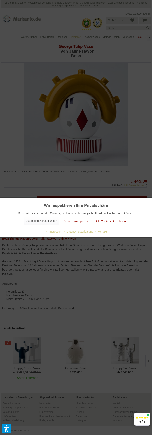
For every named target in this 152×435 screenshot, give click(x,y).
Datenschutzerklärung (78, 231)
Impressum (53, 231)
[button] (6, 428)
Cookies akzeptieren (76, 221)
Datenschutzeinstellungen (41, 220)
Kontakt (100, 231)
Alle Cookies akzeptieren (111, 221)
